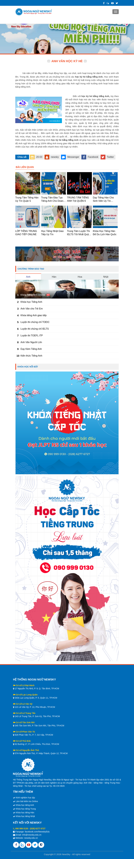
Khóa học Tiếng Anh (31, 302)
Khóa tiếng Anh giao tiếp (34, 315)
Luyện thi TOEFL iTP (32, 335)
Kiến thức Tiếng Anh (31, 355)
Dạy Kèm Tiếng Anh (31, 349)
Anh (28, 277)
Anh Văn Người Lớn (31, 342)
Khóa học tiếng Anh (25, 805)
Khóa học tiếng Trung (26, 809)
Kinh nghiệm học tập (25, 797)
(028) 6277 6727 (37, 828)
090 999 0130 (21, 828)
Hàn (54, 277)
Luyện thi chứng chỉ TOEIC (35, 322)
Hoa (80, 277)
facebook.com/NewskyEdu (37, 831)
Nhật (105, 277)
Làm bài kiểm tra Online (27, 801)
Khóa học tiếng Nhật (25, 816)
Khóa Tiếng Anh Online (33, 295)
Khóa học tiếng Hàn (25, 812)
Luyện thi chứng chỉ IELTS (35, 329)
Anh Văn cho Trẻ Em (32, 308)
